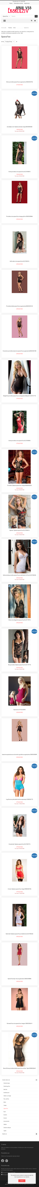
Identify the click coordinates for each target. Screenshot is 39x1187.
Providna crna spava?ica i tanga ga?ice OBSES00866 (19, 216)
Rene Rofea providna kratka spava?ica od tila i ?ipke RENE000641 (19, 1068)
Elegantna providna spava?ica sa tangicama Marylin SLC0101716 (19, 395)
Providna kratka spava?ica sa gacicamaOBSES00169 (19, 306)
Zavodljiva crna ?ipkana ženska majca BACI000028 (19, 126)
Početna (10, 27)
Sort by (2, 41)
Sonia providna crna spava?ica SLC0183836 (19, 440)
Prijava (10, 3)
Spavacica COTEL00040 (19, 709)
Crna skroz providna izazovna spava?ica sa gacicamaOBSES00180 (19, 351)
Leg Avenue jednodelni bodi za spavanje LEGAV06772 (19, 799)
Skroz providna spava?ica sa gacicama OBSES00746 (19, 82)
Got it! (21, 1180)
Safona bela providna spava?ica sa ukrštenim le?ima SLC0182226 (19, 575)
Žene (14, 27)
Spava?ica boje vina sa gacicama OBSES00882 (19, 978)
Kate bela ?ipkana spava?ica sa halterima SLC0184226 (19, 933)
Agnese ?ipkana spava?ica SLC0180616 (19, 530)
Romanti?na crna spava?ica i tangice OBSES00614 (19, 1023)
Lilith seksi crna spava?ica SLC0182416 (19, 261)
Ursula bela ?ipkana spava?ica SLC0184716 (19, 844)
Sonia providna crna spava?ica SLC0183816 (19, 171)
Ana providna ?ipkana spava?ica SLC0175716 (19, 664)
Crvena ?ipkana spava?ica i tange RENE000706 (19, 889)
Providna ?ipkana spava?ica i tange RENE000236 (19, 485)
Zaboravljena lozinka (18, 3)
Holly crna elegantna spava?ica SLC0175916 (19, 620)
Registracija (27, 3)
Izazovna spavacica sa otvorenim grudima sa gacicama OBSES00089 (19, 754)
